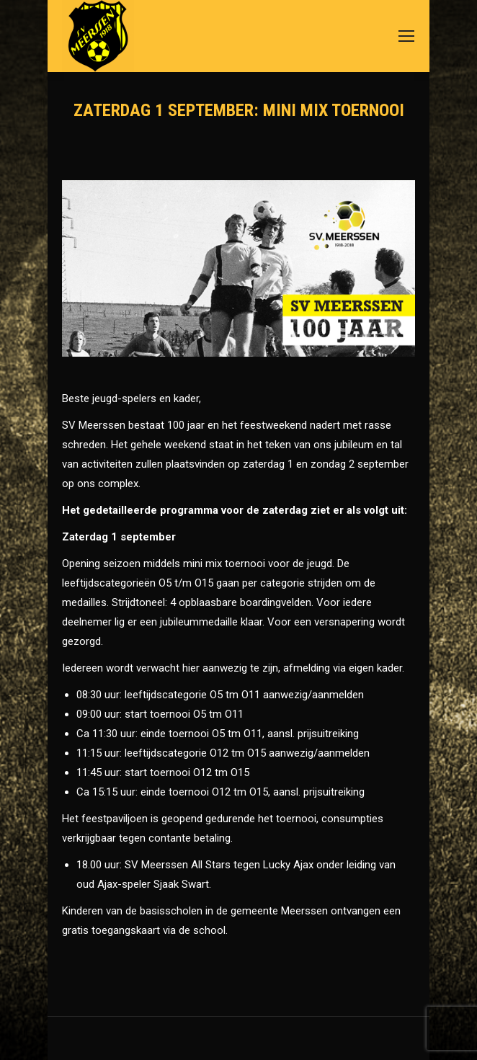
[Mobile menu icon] (406, 36)
